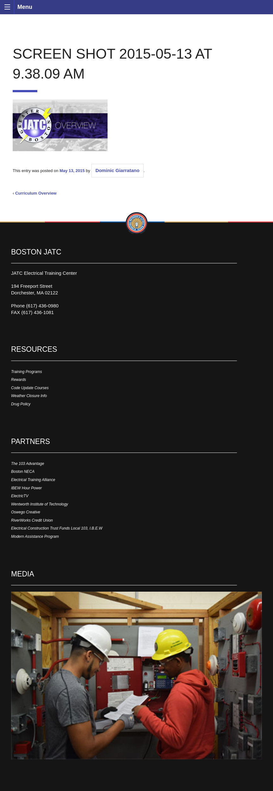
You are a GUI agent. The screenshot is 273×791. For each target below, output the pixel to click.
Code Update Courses (30, 388)
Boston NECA (22, 471)
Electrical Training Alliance (33, 480)
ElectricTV (19, 496)
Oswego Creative (25, 512)
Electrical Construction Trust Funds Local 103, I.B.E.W (56, 528)
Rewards (18, 379)
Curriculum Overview (36, 193)
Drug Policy (20, 404)
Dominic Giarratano (118, 170)
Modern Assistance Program (35, 536)
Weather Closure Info (29, 396)
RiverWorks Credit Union (32, 520)
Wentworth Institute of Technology (39, 504)
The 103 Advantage (27, 463)
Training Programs (26, 372)
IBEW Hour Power (26, 488)
